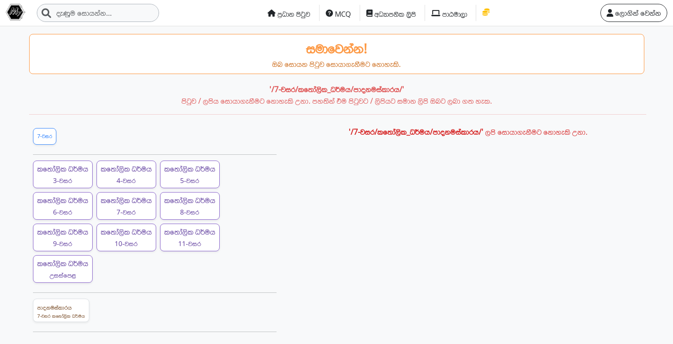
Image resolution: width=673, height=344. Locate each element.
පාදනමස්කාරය (61, 311)
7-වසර (44, 136)
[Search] (98, 13)
